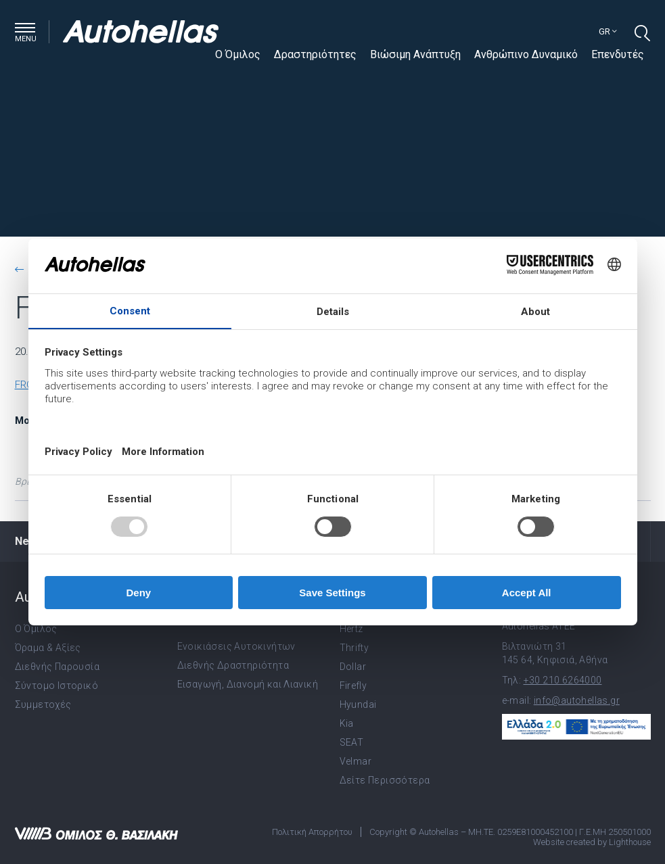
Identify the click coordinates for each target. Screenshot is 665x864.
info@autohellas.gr (577, 700)
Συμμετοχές (43, 704)
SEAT (352, 742)
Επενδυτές (617, 54)
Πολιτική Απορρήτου (312, 832)
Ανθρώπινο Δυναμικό (526, 54)
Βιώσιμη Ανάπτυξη (415, 54)
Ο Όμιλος (237, 54)
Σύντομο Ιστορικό (56, 685)
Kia (347, 723)
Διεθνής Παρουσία (57, 666)
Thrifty (354, 647)
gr (608, 31)
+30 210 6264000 (563, 680)
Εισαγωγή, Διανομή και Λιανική (248, 684)
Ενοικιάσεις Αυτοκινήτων (236, 646)
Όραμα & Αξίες (48, 647)
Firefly (353, 685)
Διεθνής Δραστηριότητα (233, 665)
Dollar (353, 666)
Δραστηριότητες (315, 54)
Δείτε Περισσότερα (385, 780)
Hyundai (358, 704)
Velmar (355, 761)
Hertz (351, 628)
